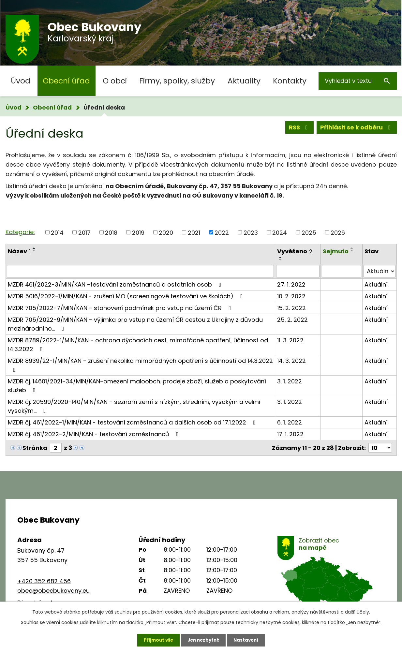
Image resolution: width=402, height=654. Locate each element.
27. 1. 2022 (291, 284)
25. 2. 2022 (292, 320)
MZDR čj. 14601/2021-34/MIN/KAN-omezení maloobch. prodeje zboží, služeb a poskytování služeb (137, 385)
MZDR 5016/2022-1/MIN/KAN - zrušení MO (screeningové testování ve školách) (127, 296)
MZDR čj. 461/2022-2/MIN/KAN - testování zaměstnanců (94, 434)
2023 (251, 232)
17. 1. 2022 (290, 434)
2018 (111, 232)
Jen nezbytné (203, 639)
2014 (57, 232)
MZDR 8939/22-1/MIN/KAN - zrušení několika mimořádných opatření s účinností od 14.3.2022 (140, 365)
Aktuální (376, 284)
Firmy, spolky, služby (177, 80)
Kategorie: (20, 232)
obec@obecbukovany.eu (53, 591)
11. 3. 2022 (290, 340)
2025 (309, 232)
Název (19, 251)
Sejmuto (336, 251)
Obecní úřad (66, 80)
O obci (115, 80)
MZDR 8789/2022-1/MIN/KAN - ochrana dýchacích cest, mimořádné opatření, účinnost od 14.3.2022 (138, 344)
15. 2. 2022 (291, 308)
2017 (84, 232)
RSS (299, 129)
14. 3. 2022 (291, 361)
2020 (166, 232)
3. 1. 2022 (289, 381)
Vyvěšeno (294, 251)
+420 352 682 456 (44, 581)
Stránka (34, 448)
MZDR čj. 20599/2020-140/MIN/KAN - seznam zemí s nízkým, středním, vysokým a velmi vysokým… (134, 406)
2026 (338, 232)
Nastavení (249, 639)
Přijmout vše (156, 639)
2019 (138, 232)
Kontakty (289, 80)
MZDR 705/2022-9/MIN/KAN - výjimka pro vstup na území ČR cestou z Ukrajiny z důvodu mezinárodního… (135, 324)
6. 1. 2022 (289, 422)
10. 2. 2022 (291, 296)
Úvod (20, 80)
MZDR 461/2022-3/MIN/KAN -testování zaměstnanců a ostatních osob (116, 284)
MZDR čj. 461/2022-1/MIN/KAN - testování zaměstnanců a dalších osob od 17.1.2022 (133, 422)
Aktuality (244, 80)
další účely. (357, 611)
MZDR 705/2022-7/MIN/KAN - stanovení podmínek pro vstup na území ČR (121, 308)
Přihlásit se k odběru (356, 129)
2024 (279, 232)
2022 (222, 232)
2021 (194, 232)
